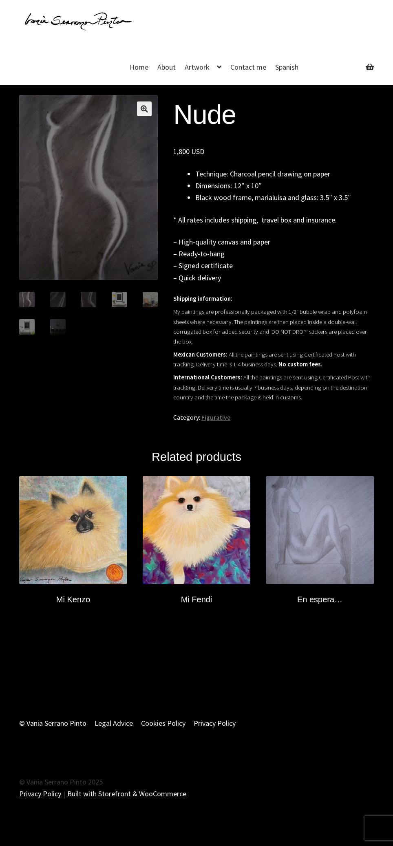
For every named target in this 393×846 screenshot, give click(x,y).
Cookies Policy (163, 723)
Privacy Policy (215, 723)
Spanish (286, 67)
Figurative (215, 417)
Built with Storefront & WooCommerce (126, 793)
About (166, 67)
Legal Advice (114, 723)
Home (139, 67)
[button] (144, 108)
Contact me (248, 67)
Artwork (197, 67)
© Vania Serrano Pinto (52, 723)
